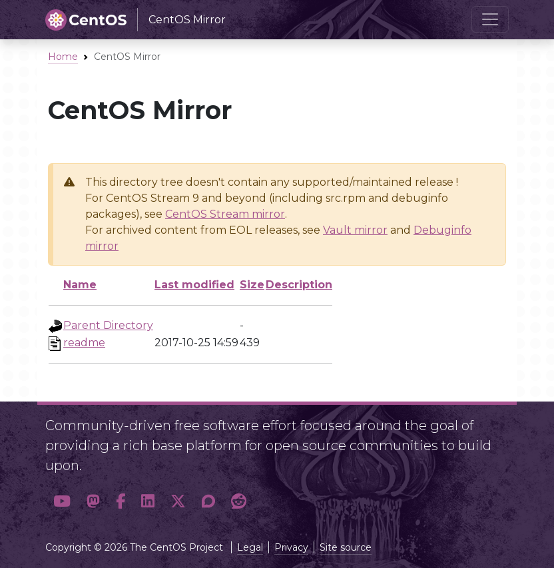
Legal (250, 547)
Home (63, 57)
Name (80, 284)
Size (252, 284)
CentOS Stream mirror (225, 214)
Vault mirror (355, 230)
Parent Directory (108, 325)
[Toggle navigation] (490, 19)
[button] (62, 501)
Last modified (194, 284)
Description (299, 284)
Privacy (291, 547)
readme (84, 342)
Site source (346, 547)
